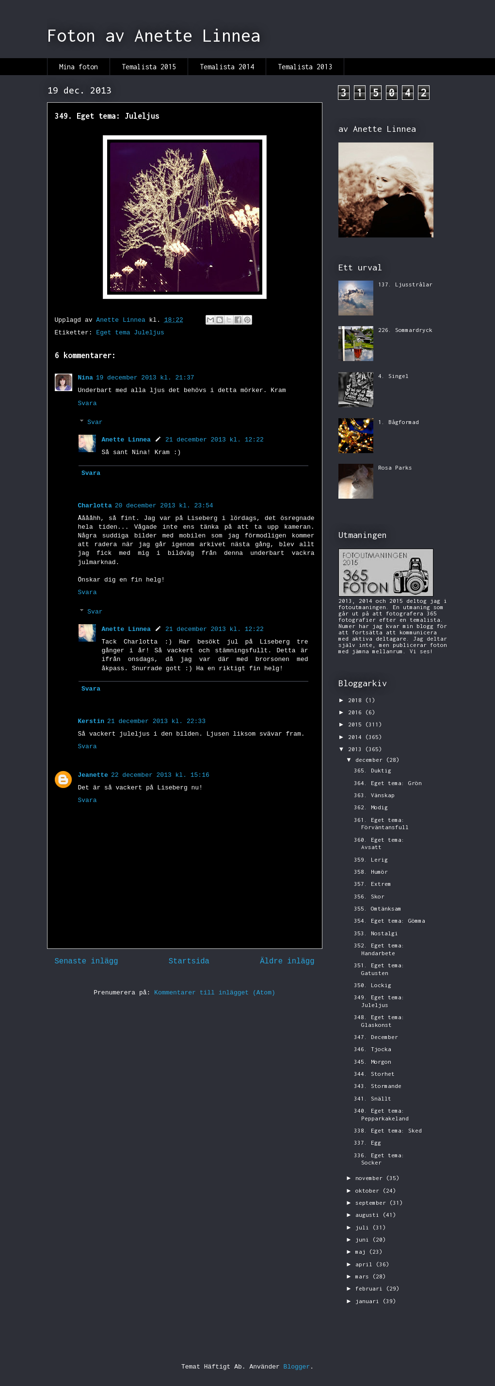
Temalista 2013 (305, 67)
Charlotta (95, 505)
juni (363, 1239)
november (370, 1178)
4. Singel (393, 376)
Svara (87, 403)
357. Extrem (372, 884)
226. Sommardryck (405, 330)
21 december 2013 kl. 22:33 (156, 721)
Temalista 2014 (227, 67)
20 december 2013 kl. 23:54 (164, 505)
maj (362, 1251)
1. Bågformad (398, 422)
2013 (356, 749)
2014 (356, 737)
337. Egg (367, 1142)
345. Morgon (372, 1061)
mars (363, 1276)
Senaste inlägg (86, 961)
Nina (85, 377)
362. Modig (371, 807)
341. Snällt (372, 1098)
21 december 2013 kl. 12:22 (214, 439)
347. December (376, 1037)
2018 (356, 700)
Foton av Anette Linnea (153, 35)
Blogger (297, 1366)
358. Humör (371, 871)
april (365, 1264)
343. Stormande (377, 1086)
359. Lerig (371, 859)
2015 (356, 724)
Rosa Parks (395, 467)
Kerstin (91, 721)
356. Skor (369, 896)
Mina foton (78, 67)
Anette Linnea (126, 439)
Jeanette (93, 775)
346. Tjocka (372, 1049)
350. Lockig (372, 985)
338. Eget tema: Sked (388, 1130)
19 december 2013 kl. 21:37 (145, 377)
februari (370, 1288)
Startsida (189, 961)
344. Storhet (374, 1074)
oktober (369, 1190)
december (370, 759)
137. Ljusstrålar (405, 284)
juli (363, 1227)
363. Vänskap (374, 795)
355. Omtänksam (377, 908)
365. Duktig (372, 770)
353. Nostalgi (376, 933)
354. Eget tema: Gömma (389, 920)
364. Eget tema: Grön (388, 783)
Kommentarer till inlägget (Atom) (214, 992)
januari (369, 1301)
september (372, 1202)
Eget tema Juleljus (130, 332)
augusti (369, 1215)
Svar (94, 422)
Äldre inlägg (287, 961)
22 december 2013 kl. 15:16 (160, 775)
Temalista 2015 (149, 67)
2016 (356, 712)
